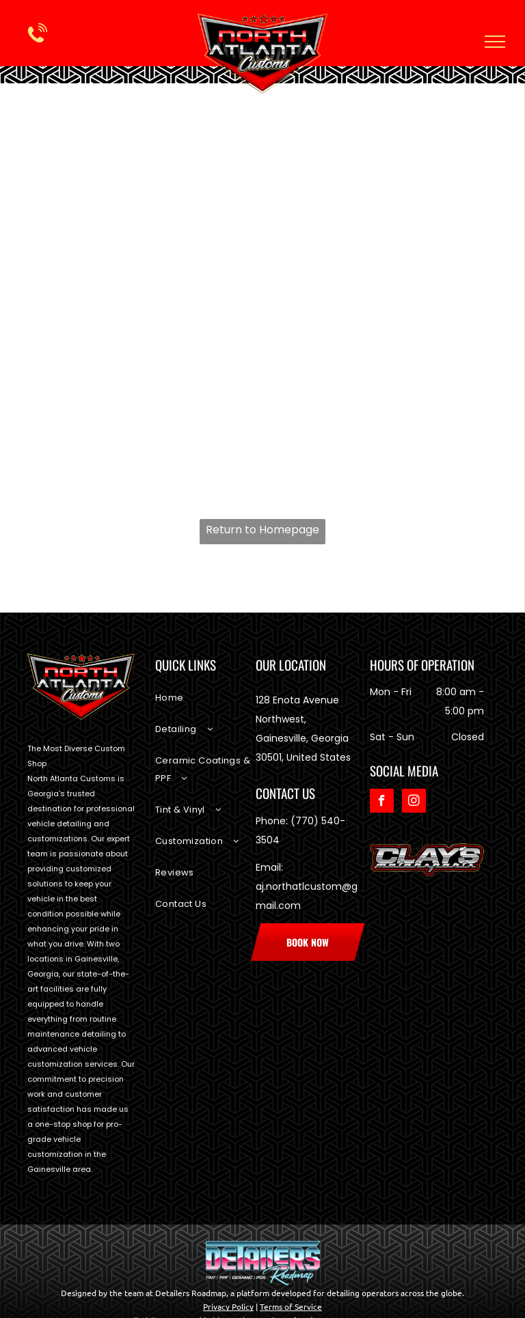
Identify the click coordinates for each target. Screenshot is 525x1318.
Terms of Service (291, 1306)
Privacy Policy (228, 1306)
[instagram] (414, 802)
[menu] (495, 41)
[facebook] (382, 802)
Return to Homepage (262, 529)
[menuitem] (205, 704)
